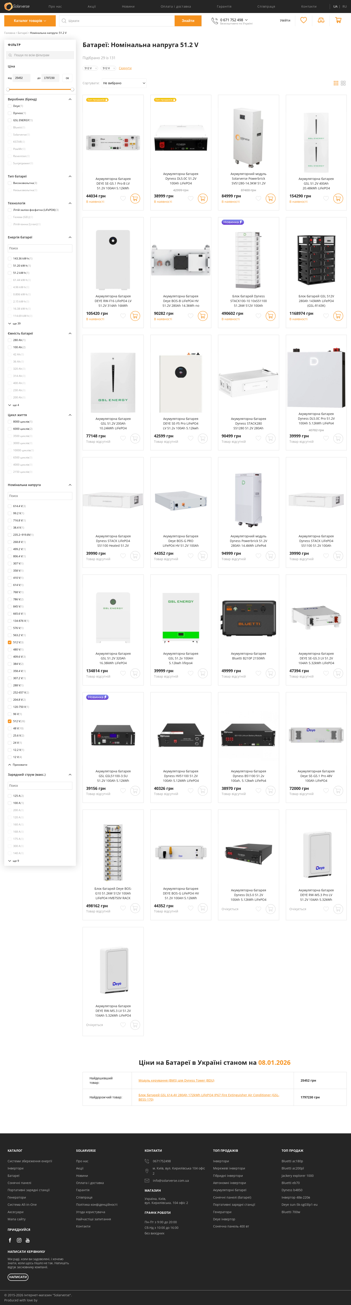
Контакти (309, 6)
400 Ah (17, 383)
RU (344, 6)
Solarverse (19, 134)
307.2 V (17, 678)
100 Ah (17, 347)
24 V (15, 743)
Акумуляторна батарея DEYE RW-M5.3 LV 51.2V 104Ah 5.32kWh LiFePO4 (113, 1011)
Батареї (23, 33)
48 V (16, 728)
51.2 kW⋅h (18, 273)
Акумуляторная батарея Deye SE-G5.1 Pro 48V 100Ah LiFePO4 (316, 776)
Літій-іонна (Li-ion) (24, 224)
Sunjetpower (20, 163)
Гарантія (224, 6)
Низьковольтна (22, 190)
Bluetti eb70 (291, 1183)
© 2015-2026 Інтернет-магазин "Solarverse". (38, 1295)
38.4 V (16, 527)
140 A (16, 853)
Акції (92, 6)
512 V (16, 642)
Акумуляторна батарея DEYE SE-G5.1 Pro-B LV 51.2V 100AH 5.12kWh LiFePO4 (113, 183)
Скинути (125, 68)
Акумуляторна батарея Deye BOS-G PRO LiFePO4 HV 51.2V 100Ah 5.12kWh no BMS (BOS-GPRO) (181, 541)
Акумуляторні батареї (229, 1190)
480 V (16, 649)
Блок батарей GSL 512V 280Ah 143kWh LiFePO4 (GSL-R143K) (316, 301)
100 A (16, 803)
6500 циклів (20, 457)
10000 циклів (21, 450)
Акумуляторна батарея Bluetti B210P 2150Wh (248, 655)
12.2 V (16, 750)
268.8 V (17, 542)
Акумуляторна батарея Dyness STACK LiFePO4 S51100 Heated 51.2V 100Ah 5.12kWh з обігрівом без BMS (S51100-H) (113, 541)
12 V (15, 757)
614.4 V (17, 506)
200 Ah (17, 397)
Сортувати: (91, 83)
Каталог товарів (28, 21)
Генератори (17, 1197)
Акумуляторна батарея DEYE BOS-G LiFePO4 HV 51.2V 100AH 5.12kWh (181, 893)
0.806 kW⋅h (19, 294)
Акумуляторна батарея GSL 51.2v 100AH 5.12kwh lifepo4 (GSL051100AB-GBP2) (180, 658)
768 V (16, 592)
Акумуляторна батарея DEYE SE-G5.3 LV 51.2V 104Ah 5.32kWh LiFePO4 (316, 658)
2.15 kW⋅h (18, 301)
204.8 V (17, 700)
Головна (9, 33)
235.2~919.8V (21, 535)
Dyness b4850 (292, 1190)
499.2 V (17, 549)
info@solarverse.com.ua (167, 1180)
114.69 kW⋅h (20, 316)
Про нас (55, 6)
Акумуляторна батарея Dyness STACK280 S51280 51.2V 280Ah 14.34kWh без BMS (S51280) (248, 423)
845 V (16, 606)
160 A (16, 824)
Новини (128, 6)
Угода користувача (90, 1212)
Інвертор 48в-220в (296, 1197)
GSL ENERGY (20, 120)
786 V (16, 599)
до (39, 78)
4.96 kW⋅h (18, 287)
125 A (16, 796)
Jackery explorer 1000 (298, 1175)
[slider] (7, 89)
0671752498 (158, 1161)
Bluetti (16, 127)
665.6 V (17, 614)
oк (67, 78)
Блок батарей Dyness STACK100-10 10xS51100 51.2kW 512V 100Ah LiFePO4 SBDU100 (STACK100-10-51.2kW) (248, 301)
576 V (16, 628)
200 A (16, 810)
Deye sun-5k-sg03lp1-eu (300, 1204)
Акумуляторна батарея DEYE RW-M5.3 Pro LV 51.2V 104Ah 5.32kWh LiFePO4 (316, 895)
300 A (16, 846)
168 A (16, 832)
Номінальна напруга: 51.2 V (48, 33)
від (10, 78)
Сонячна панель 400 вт (231, 1226)
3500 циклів (20, 436)
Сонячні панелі (19, 1183)
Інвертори (16, 1168)
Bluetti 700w (291, 1212)
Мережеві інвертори (229, 1168)
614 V (16, 585)
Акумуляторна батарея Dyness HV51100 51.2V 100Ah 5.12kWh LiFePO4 (181, 776)
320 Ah (17, 369)
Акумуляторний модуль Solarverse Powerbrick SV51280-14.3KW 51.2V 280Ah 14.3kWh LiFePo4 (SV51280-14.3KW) (248, 179)
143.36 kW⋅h (20, 258)
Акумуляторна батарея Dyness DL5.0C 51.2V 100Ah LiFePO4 (180, 178)
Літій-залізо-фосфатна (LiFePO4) (33, 210)
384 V (16, 664)
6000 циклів (20, 429)
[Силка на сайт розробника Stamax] (38, 1300)
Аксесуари (16, 1212)
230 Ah (17, 390)
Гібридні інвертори (228, 1175)
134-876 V (18, 621)
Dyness (17, 113)
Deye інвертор (224, 1219)
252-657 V (18, 692)
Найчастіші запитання (93, 1219)
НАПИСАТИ (18, 1277)
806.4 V (17, 556)
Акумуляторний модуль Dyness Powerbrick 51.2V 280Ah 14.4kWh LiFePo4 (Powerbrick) (248, 541)
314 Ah (17, 376)
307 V (16, 563)
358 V (16, 571)
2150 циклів (20, 472)
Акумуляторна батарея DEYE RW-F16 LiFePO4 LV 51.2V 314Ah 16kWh (113, 301)
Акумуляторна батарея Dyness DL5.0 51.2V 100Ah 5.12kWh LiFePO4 (248, 895)
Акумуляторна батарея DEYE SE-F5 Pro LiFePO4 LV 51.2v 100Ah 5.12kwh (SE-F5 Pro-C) (181, 423)
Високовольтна (22, 183)
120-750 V (18, 707)
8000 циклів (20, 421)
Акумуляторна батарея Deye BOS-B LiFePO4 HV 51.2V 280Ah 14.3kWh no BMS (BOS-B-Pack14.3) (181, 301)
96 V (15, 714)
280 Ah (17, 340)
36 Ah (16, 361)
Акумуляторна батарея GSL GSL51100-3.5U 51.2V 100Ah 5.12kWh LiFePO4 (113, 776)
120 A (16, 817)
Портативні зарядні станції (29, 1190)
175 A (16, 839)
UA (335, 6)
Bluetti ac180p (292, 1161)
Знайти (188, 21)
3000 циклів (20, 443)
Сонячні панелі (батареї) (232, 1197)
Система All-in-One (22, 1204)
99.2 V (16, 513)
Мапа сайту (17, 1219)
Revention (19, 156)
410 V (16, 578)
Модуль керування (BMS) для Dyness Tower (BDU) (176, 1080)
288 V (16, 685)
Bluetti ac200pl (293, 1168)
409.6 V (17, 657)
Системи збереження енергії (30, 1161)
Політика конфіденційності (97, 1204)
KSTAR (16, 142)
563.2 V (17, 635)
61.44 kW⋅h (19, 280)
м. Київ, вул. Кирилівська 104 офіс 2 (175, 1170)
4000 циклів (20, 465)
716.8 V (17, 520)
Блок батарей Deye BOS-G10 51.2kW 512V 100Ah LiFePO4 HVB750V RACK (113, 893)
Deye (15, 106)
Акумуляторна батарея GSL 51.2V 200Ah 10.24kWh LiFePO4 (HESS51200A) (113, 423)
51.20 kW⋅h (19, 266)
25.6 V (16, 735)
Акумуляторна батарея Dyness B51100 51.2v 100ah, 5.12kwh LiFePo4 (248, 776)
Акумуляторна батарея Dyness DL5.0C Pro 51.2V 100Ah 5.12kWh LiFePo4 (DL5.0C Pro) (316, 419)
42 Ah (16, 354)
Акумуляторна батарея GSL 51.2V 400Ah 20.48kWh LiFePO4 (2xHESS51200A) (316, 183)
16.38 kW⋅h (19, 309)
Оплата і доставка (176, 6)
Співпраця (266, 6)
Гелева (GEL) (20, 217)
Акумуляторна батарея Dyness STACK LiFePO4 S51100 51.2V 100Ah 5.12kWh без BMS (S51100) (316, 541)
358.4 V (17, 671)
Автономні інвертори (229, 1183)
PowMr (17, 149)
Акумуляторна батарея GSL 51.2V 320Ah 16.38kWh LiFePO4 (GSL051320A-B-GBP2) (113, 658)
